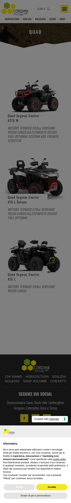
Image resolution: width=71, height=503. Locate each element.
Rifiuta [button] (19, 487)
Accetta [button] (52, 487)
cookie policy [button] (59, 459)
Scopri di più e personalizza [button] (35, 495)
